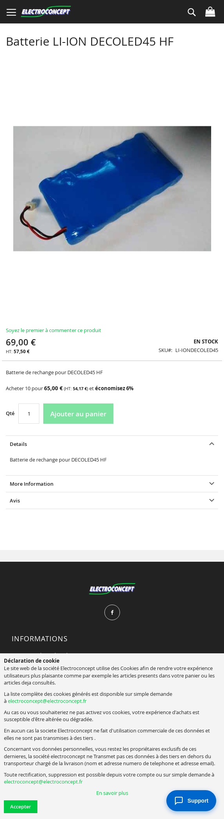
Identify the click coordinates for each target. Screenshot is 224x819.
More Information (31, 483)
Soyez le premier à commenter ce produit (53, 330)
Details (18, 444)
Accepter (20, 806)
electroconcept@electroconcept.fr (47, 700)
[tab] (112, 443)
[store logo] (45, 11)
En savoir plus (112, 792)
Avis (15, 500)
